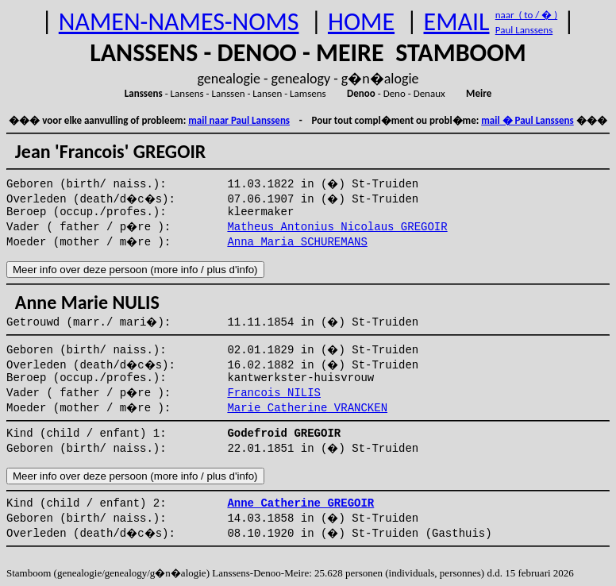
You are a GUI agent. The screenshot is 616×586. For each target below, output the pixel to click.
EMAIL (457, 21)
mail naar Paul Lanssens (239, 120)
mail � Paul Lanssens (527, 120)
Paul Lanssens (524, 30)
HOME (361, 21)
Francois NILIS (274, 393)
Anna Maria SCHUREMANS (297, 242)
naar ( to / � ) (526, 15)
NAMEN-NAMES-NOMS (179, 21)
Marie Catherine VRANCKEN (307, 408)
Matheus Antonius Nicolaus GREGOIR (337, 227)
